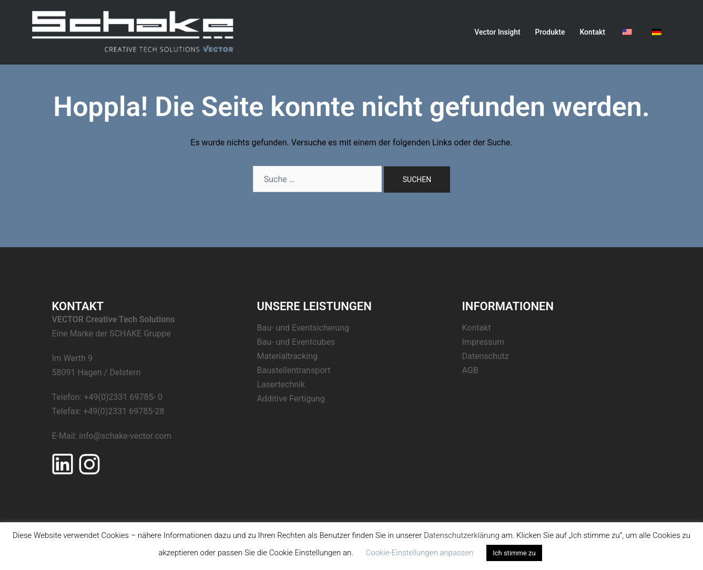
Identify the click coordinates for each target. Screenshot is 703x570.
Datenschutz (485, 356)
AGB (470, 370)
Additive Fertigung (291, 399)
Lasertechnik (281, 384)
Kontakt (592, 32)
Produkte (550, 32)
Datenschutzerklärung (462, 535)
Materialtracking (287, 356)
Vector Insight (497, 32)
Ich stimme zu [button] (514, 553)
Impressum (483, 342)
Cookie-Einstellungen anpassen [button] (419, 552)
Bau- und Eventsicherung (303, 328)
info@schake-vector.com (125, 436)
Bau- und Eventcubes (296, 342)
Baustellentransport (294, 370)
